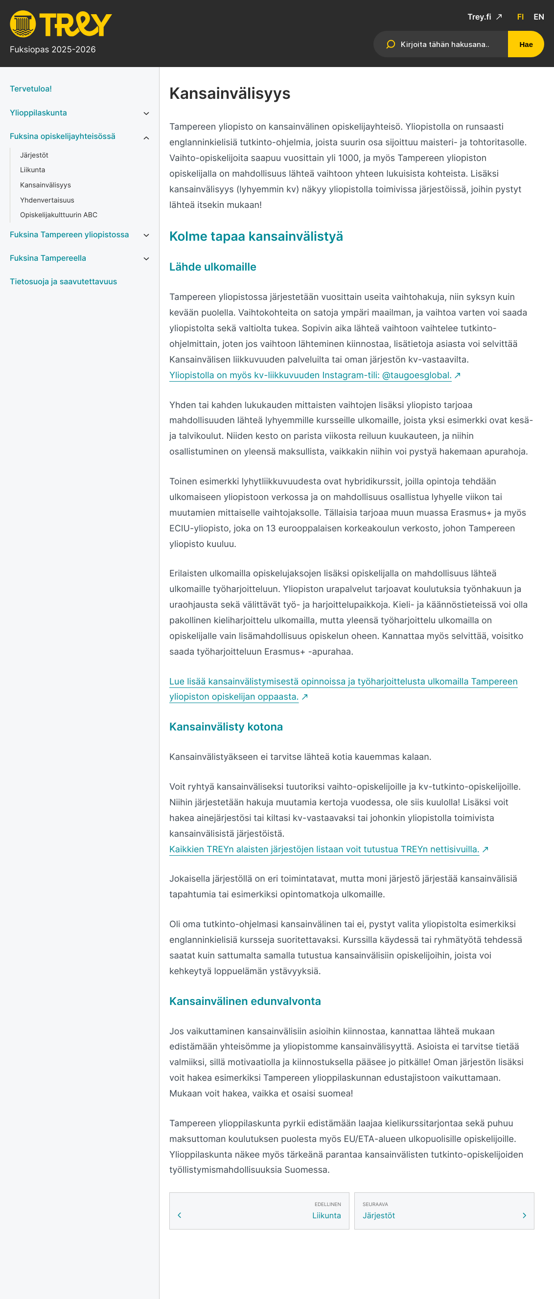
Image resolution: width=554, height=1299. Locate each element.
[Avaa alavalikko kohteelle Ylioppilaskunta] (146, 113)
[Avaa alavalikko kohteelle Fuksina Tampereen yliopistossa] (146, 235)
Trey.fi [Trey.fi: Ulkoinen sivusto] (480, 17)
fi (520, 17)
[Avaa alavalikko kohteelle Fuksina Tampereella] (146, 259)
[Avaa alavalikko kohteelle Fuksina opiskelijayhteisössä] (146, 138)
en (538, 17)
